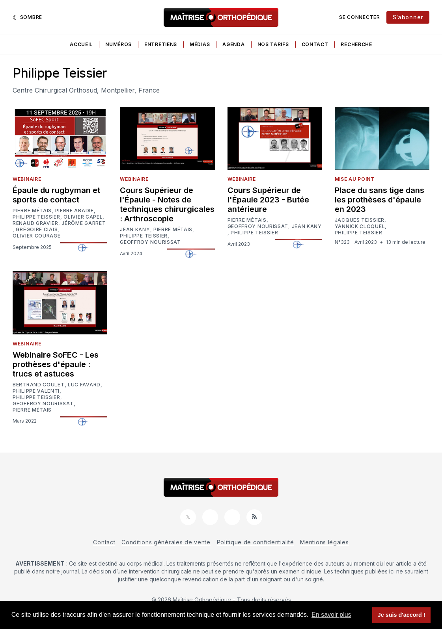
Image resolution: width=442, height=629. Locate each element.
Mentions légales (324, 542)
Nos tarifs (273, 44)
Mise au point (355, 179)
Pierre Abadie (74, 211)
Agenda (233, 44)
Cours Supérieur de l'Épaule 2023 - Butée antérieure (268, 200)
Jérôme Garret (84, 223)
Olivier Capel (83, 217)
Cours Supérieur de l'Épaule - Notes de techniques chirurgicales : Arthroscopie (167, 204)
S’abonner (408, 17)
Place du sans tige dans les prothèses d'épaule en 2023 (379, 200)
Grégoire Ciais (37, 229)
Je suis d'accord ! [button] (401, 615)
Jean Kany (135, 229)
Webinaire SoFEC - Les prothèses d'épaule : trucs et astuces (56, 364)
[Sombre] (27, 17)
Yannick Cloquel (360, 226)
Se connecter (359, 17)
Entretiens (160, 44)
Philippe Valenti (36, 391)
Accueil (81, 44)
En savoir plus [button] (331, 614)
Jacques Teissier (359, 220)
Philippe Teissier (36, 217)
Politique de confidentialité (255, 542)
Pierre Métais (32, 211)
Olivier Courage (37, 236)
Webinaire (27, 179)
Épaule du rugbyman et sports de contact (56, 195)
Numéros (118, 44)
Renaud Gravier (35, 223)
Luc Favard (84, 385)
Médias (200, 44)
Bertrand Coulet (39, 385)
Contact (315, 44)
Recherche (356, 44)
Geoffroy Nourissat (150, 242)
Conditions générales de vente (165, 542)
